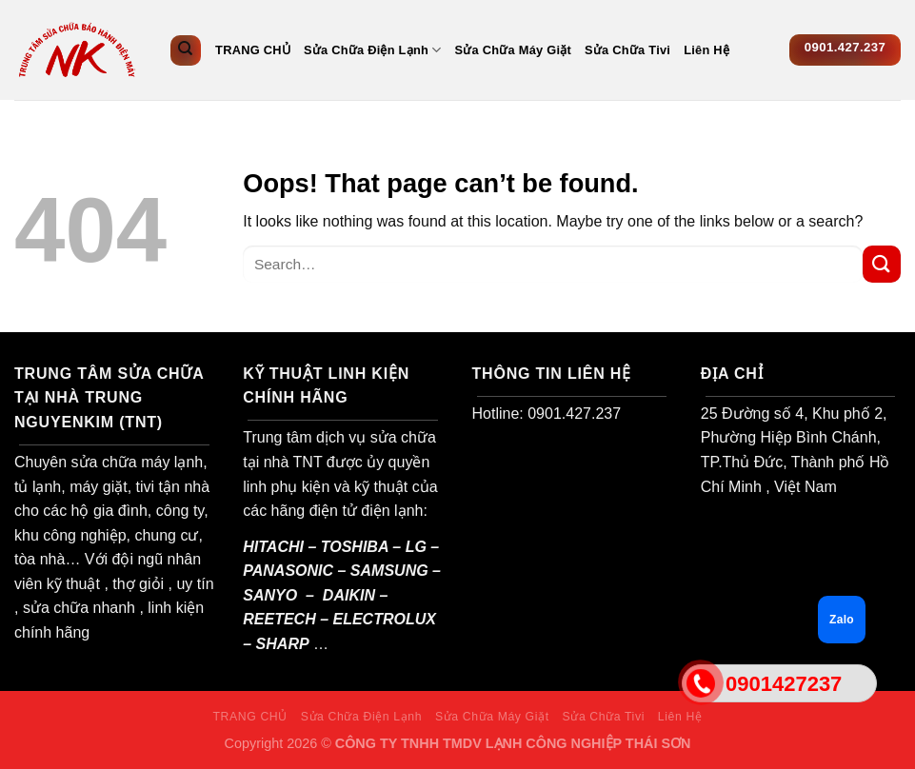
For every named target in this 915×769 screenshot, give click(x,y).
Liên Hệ (706, 50)
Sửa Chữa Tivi (627, 50)
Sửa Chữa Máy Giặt (513, 50)
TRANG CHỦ (252, 50)
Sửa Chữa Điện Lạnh (373, 50)
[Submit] (882, 264)
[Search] (185, 50)
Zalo (841, 619)
